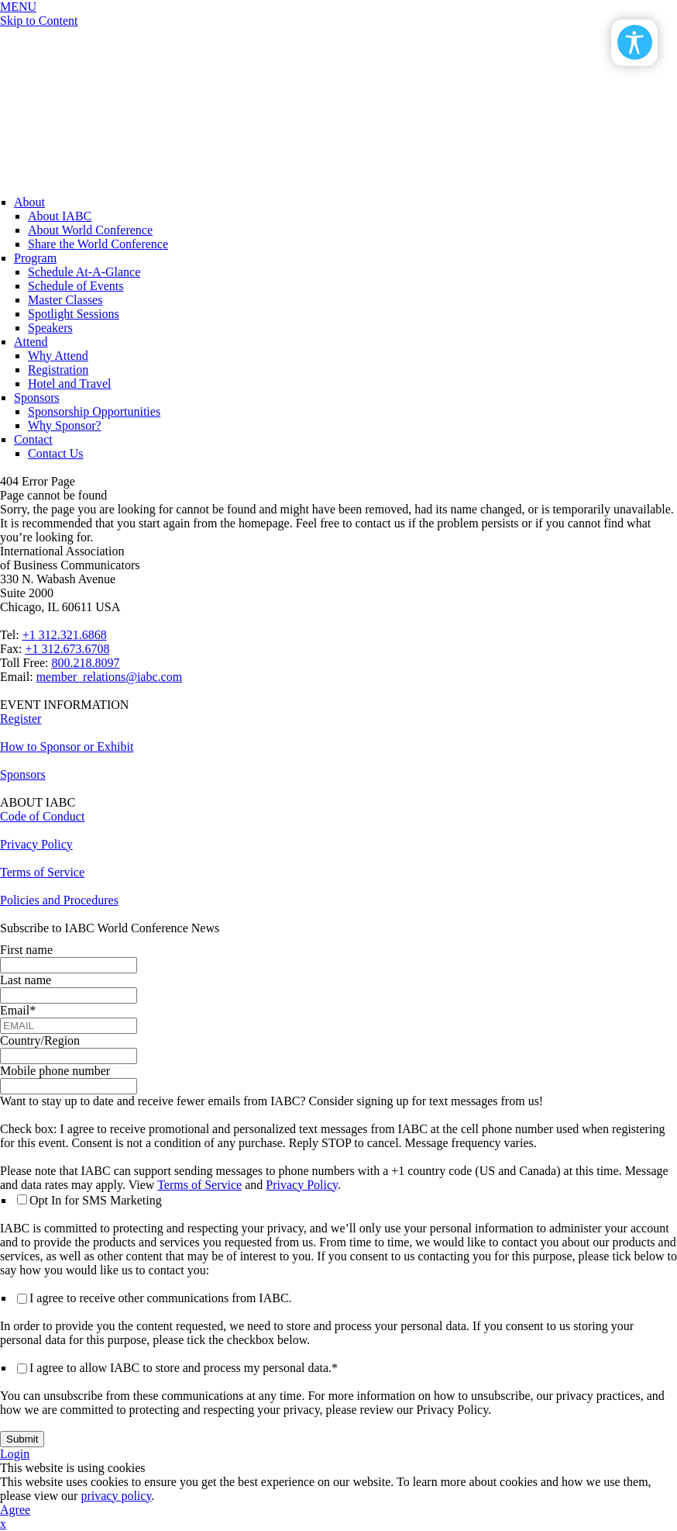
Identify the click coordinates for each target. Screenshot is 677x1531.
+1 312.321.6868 (64, 634)
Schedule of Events (76, 285)
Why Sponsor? (64, 425)
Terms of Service (42, 872)
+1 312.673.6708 (67, 648)
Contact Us (56, 453)
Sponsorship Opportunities (94, 411)
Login (14, 1453)
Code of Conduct (42, 816)
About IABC (59, 216)
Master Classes (65, 299)
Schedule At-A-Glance (84, 271)
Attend (31, 341)
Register (20, 718)
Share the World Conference (98, 244)
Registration (58, 369)
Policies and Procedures (59, 900)
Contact (33, 439)
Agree (15, 1509)
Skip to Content (38, 20)
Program (35, 257)
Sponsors (37, 397)
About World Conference (90, 230)
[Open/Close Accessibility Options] (634, 42)
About (29, 202)
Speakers (50, 327)
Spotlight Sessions (73, 313)
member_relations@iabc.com (109, 676)
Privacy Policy (36, 844)
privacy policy (116, 1495)
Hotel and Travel (70, 383)
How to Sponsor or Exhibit (66, 746)
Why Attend (58, 355)
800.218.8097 (85, 662)
